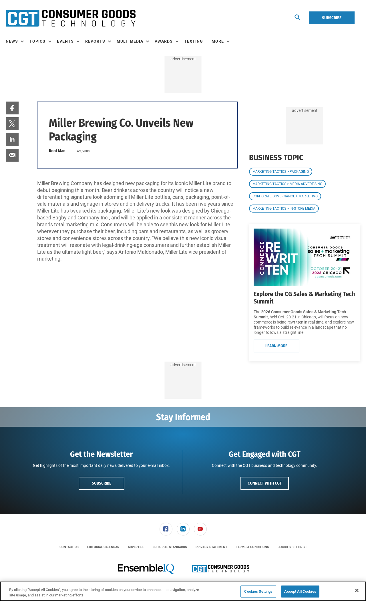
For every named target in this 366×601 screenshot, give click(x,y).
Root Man (57, 150)
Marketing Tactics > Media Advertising (287, 184)
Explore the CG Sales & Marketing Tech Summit (304, 297)
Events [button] (65, 41)
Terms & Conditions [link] (252, 547)
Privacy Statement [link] (211, 547)
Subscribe (331, 17)
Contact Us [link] (69, 547)
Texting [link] (193, 41)
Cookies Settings (292, 547)
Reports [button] (95, 41)
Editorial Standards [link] (170, 547)
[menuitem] (17, 41)
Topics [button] (37, 41)
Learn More (276, 345)
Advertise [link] (136, 547)
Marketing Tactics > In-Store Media (283, 209)
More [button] (218, 41)
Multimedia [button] (130, 41)
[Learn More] (305, 257)
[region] (183, 591)
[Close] (357, 590)
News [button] (12, 41)
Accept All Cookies (300, 591)
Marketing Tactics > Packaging (280, 172)
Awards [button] (164, 41)
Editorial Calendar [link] (103, 547)
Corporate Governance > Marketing (285, 196)
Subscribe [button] (101, 483)
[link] (12, 108)
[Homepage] (71, 18)
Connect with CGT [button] (265, 483)
